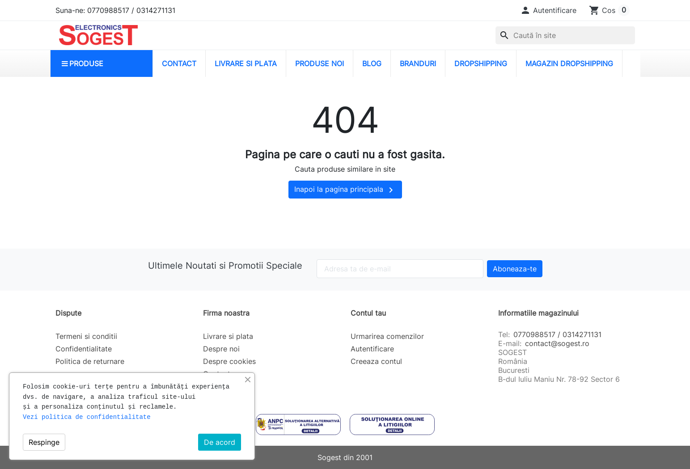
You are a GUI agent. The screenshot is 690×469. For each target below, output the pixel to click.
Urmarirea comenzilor (387, 336)
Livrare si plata (228, 336)
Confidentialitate (83, 348)
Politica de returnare (89, 361)
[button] (548, 10)
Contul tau (368, 312)
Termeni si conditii (86, 336)
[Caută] (565, 35)
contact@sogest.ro (557, 343)
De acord (219, 442)
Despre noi (221, 348)
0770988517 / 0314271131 (557, 334)
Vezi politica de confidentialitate (87, 417)
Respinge (44, 442)
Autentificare (372, 348)
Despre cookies (229, 361)
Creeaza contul (376, 361)
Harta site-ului (227, 386)
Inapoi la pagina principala (345, 190)
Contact (216, 373)
